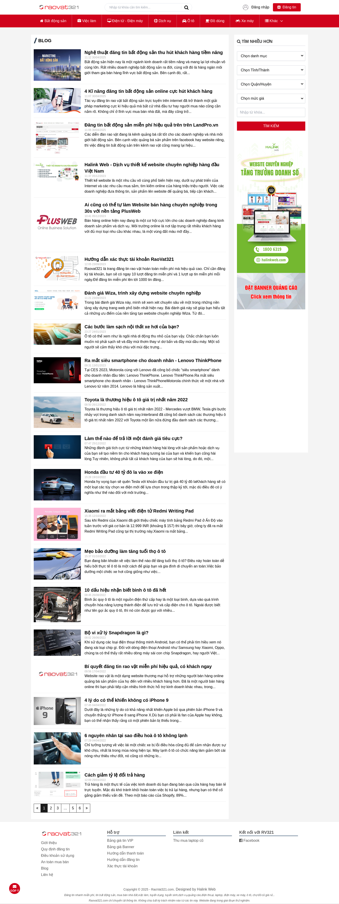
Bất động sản (53, 21)
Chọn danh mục (272, 55)
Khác (271, 21)
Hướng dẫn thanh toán (125, 853)
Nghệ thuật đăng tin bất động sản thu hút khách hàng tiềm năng (154, 52)
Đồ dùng (214, 21)
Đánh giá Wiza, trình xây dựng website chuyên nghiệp (143, 292)
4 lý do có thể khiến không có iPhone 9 (127, 700)
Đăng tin (286, 7)
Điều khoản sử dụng (57, 855)
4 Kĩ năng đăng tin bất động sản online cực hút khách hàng (148, 91)
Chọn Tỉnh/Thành (272, 69)
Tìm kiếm (271, 126)
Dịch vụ (162, 21)
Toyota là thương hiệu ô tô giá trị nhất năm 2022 (136, 399)
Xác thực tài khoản (122, 866)
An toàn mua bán (55, 862)
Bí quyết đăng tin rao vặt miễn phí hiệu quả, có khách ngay (148, 666)
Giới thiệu (49, 843)
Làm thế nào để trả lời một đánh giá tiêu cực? (133, 438)
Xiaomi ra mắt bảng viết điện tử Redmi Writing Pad (139, 510)
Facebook (249, 840)
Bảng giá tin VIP (120, 840)
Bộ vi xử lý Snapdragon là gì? (117, 632)
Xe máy (245, 21)
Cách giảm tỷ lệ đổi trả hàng (115, 774)
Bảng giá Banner (120, 847)
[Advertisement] (271, 381)
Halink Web (206, 889)
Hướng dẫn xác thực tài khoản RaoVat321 (129, 259)
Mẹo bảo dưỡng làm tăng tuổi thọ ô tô (125, 551)
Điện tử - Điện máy (125, 21)
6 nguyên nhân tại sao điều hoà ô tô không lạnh (136, 735)
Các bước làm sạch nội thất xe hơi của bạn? (132, 326)
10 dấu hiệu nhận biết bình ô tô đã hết (125, 590)
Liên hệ (47, 875)
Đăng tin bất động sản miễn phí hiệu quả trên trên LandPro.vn (151, 124)
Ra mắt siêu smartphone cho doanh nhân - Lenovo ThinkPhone (153, 360)
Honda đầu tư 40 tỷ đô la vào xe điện (124, 472)
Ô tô (188, 21)
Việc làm (86, 21)
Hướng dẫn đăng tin (123, 860)
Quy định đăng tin (55, 849)
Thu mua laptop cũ (188, 840)
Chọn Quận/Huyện (272, 84)
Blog (44, 868)
